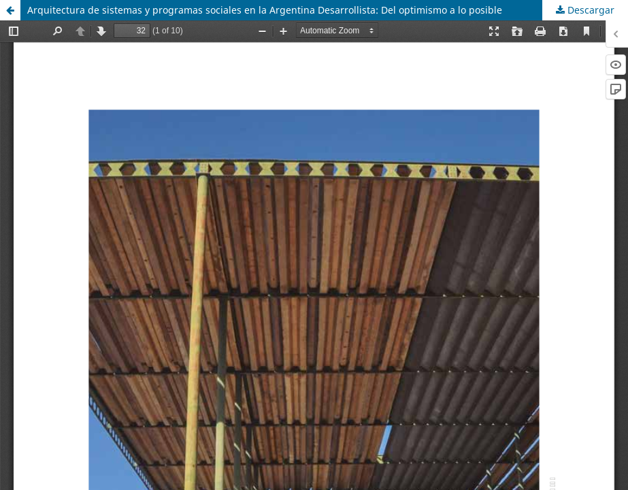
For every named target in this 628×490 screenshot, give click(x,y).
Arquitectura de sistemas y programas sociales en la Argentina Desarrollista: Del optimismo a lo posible (264, 9)
